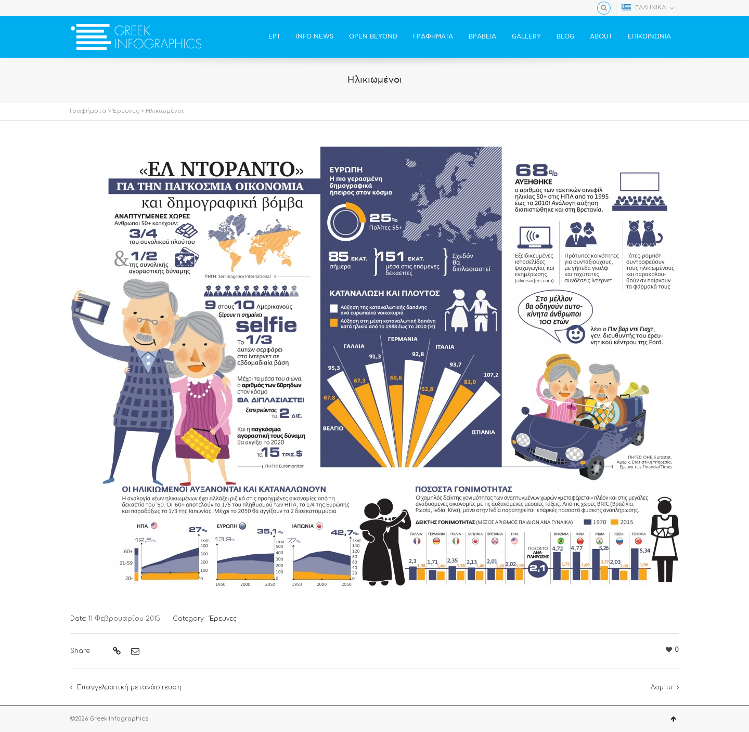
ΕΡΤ (274, 37)
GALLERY (526, 37)
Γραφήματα (88, 111)
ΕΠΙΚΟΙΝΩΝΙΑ (649, 37)
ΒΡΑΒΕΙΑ (482, 37)
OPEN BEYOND (373, 37)
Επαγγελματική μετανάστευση (129, 687)
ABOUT (601, 37)
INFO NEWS (314, 37)
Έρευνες (126, 111)
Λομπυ (662, 687)
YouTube (106, 8)
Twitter (91, 8)
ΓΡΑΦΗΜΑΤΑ (433, 37)
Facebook (76, 8)
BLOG (565, 37)
